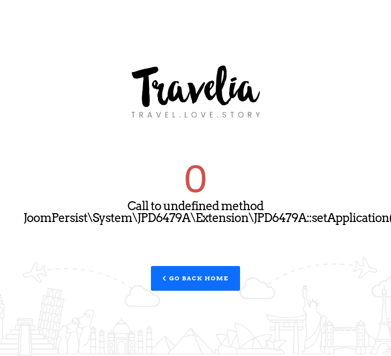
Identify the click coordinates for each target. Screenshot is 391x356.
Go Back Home (195, 278)
